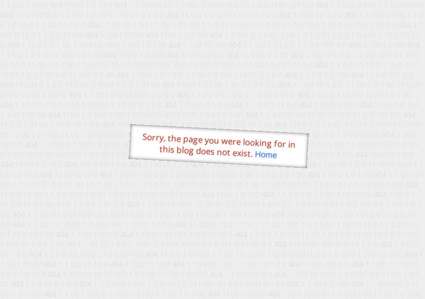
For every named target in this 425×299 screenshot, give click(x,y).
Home (266, 155)
